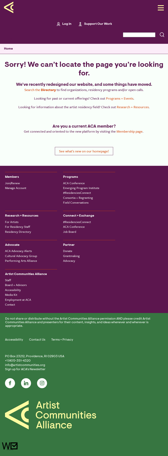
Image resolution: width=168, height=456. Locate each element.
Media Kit (11, 294)
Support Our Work (98, 24)
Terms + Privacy (62, 339)
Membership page (130, 131)
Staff (8, 280)
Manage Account (15, 188)
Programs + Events (119, 98)
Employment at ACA (18, 299)
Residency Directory (18, 231)
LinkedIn (26, 383)
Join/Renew (12, 183)
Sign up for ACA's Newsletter (25, 369)
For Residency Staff (17, 226)
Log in (66, 24)
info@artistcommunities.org (25, 365)
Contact (10, 304)
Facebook (10, 383)
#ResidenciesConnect (77, 192)
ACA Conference (74, 183)
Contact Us (37, 339)
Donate (67, 251)
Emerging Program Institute (81, 188)
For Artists (11, 222)
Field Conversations (76, 202)
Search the (40, 89)
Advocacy (69, 260)
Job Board (69, 231)
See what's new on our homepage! (84, 151)
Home (8, 48)
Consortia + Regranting (78, 197)
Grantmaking (71, 256)
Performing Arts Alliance (21, 260)
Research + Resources (133, 106)
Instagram (42, 383)
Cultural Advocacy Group (21, 256)
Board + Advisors (16, 285)
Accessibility (13, 290)
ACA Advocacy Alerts (18, 251)
